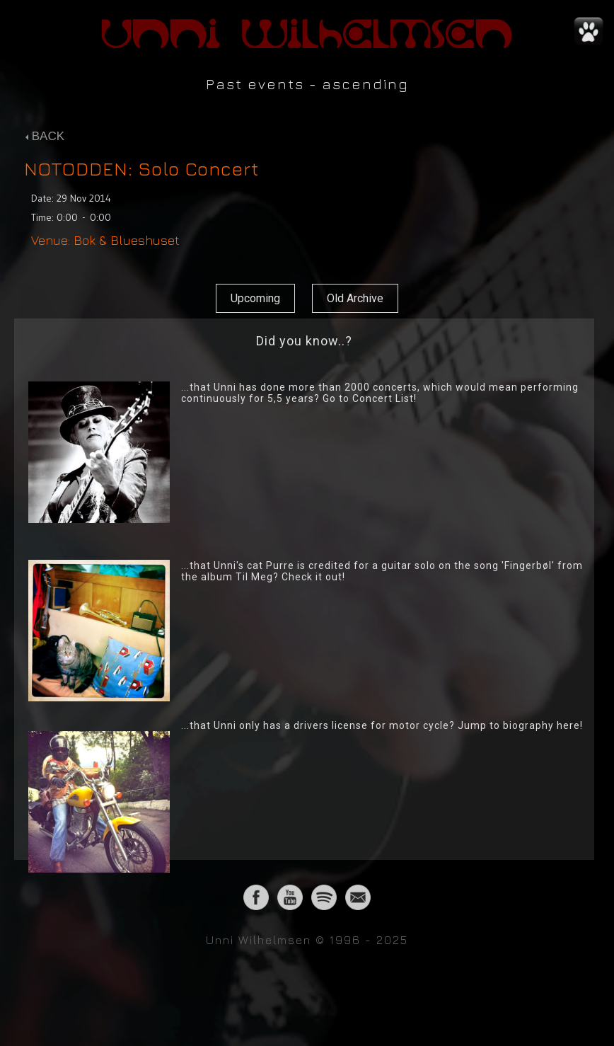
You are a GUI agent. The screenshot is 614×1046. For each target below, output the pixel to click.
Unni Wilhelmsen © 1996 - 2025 (307, 939)
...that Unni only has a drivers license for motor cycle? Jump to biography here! (382, 725)
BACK (44, 136)
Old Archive (355, 298)
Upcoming (255, 298)
